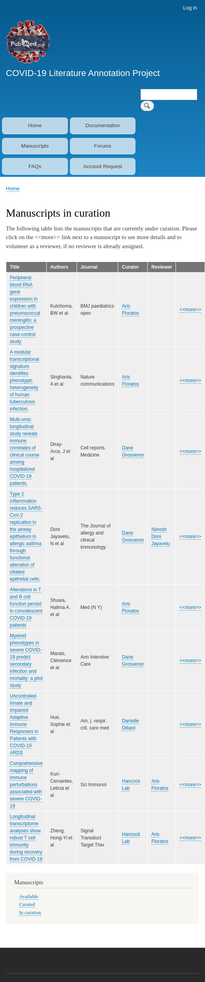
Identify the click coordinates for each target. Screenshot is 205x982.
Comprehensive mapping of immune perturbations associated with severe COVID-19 (26, 785)
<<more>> (190, 309)
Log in (190, 8)
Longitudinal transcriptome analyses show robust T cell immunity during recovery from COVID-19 (26, 838)
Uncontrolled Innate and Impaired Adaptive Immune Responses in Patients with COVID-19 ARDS (24, 724)
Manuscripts (35, 146)
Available (28, 896)
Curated (27, 904)
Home (35, 125)
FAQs (35, 166)
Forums (102, 146)
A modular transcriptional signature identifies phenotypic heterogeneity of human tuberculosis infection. (24, 380)
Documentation (103, 125)
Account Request (102, 166)
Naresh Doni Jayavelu (160, 536)
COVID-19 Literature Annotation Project (83, 73)
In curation (30, 912)
